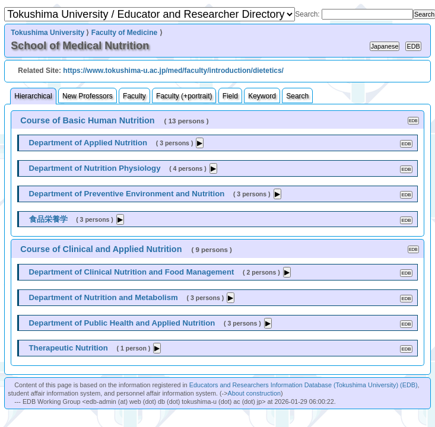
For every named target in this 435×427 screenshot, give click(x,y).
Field (230, 96)
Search (297, 96)
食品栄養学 (48, 219)
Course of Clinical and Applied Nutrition (101, 249)
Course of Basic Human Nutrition (87, 120)
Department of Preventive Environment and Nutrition (127, 193)
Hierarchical (33, 96)
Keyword (262, 96)
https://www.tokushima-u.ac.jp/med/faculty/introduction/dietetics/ (173, 70)
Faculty (134, 96)
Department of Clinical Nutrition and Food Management (131, 271)
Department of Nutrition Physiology (95, 168)
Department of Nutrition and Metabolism (103, 297)
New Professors (87, 96)
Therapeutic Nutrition (68, 347)
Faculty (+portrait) (184, 96)
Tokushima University (47, 32)
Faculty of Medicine (124, 32)
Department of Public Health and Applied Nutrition (122, 322)
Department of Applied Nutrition (88, 142)
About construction (254, 393)
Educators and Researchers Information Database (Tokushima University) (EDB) (303, 384)
